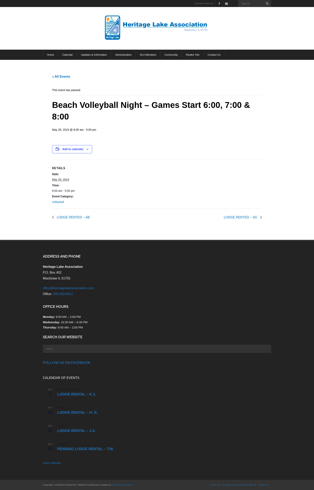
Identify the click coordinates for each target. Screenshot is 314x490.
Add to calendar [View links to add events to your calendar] (73, 149)
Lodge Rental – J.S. (76, 431)
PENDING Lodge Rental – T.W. (85, 449)
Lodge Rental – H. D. (77, 413)
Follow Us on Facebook (66, 362)
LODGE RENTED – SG (241, 217)
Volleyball (58, 202)
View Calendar (52, 463)
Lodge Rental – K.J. (76, 394)
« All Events (61, 76)
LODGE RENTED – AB (73, 217)
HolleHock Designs (122, 484)
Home (213, 484)
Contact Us (264, 484)
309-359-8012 (63, 294)
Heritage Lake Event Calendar (237, 484)
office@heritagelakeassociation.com (68, 288)
